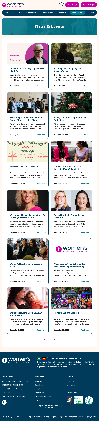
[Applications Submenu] (38, 13)
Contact (90, 12)
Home (7, 12)
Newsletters (39, 393)
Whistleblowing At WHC (44, 396)
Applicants (71, 385)
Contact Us (71, 389)
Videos (37, 400)
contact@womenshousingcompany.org (17, 389)
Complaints (39, 385)
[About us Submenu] (22, 13)
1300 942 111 (18, 385)
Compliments (40, 389)
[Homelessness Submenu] (54, 13)
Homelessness (47, 12)
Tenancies (62, 12)
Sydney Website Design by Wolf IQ (84, 417)
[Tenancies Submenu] (68, 13)
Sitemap (18, 417)
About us (16, 12)
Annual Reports (40, 381)
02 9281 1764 (7, 385)
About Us (71, 381)
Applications (31, 12)
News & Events (77, 12)
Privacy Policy (7, 417)
